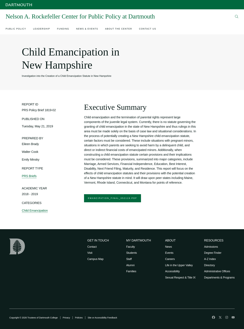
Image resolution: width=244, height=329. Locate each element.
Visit (89, 252)
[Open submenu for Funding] (63, 29)
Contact (92, 246)
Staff (129, 259)
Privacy (66, 317)
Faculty (130, 246)
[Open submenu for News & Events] (87, 29)
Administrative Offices (217, 271)
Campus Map (95, 259)
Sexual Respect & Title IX (180, 277)
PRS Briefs (29, 176)
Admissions (211, 246)
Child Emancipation (35, 210)
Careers (170, 259)
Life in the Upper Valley (179, 265)
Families (131, 271)
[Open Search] (236, 16)
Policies (79, 317)
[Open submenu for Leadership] (41, 29)
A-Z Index (210, 259)
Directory (209, 265)
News (168, 246)
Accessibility (172, 271)
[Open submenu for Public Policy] (16, 29)
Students (131, 252)
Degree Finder (212, 252)
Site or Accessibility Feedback (102, 317)
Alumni (130, 265)
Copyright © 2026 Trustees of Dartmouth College (33, 317)
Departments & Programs (219, 277)
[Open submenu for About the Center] (118, 29)
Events (169, 252)
